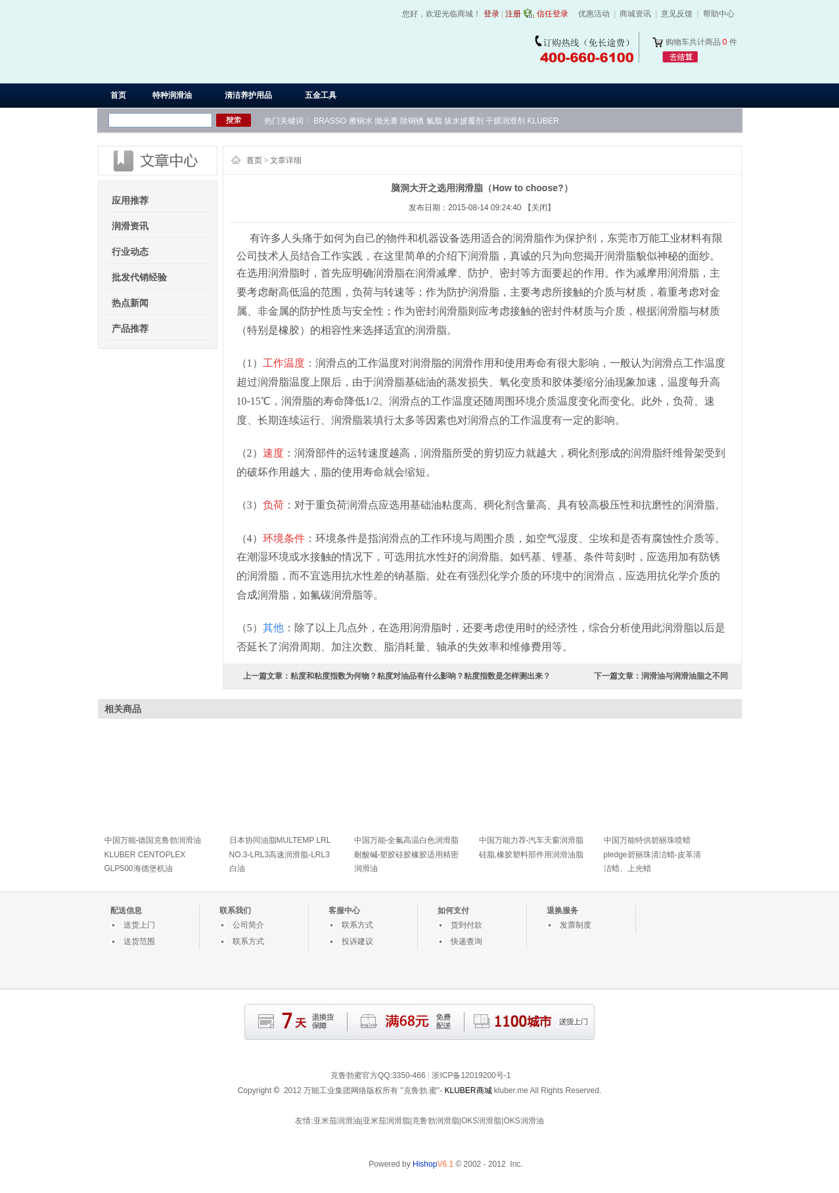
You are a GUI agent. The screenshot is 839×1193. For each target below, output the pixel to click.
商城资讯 (635, 13)
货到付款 (466, 925)
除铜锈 (412, 120)
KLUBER (543, 120)
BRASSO (329, 120)
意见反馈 (676, 13)
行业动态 (130, 251)
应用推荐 (130, 200)
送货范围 (139, 941)
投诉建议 (357, 941)
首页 (118, 95)
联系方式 (248, 941)
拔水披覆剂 (464, 120)
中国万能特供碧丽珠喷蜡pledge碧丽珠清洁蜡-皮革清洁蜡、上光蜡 (652, 854)
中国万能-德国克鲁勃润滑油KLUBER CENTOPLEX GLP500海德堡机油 (153, 854)
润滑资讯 (130, 226)
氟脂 (434, 120)
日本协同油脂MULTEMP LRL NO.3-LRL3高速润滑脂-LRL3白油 (279, 854)
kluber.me (511, 1090)
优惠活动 (594, 13)
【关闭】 (539, 207)
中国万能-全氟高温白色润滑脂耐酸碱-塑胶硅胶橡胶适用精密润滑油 (406, 854)
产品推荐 (130, 328)
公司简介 (248, 925)
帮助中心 (719, 13)
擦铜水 (361, 120)
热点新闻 (130, 303)
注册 (513, 13)
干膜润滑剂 (505, 120)
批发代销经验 (139, 277)
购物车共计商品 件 (701, 42)
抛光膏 (386, 120)
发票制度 (575, 925)
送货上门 (139, 925)
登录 (491, 13)
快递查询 (466, 941)
